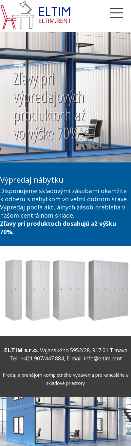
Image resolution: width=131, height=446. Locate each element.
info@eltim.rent (103, 358)
